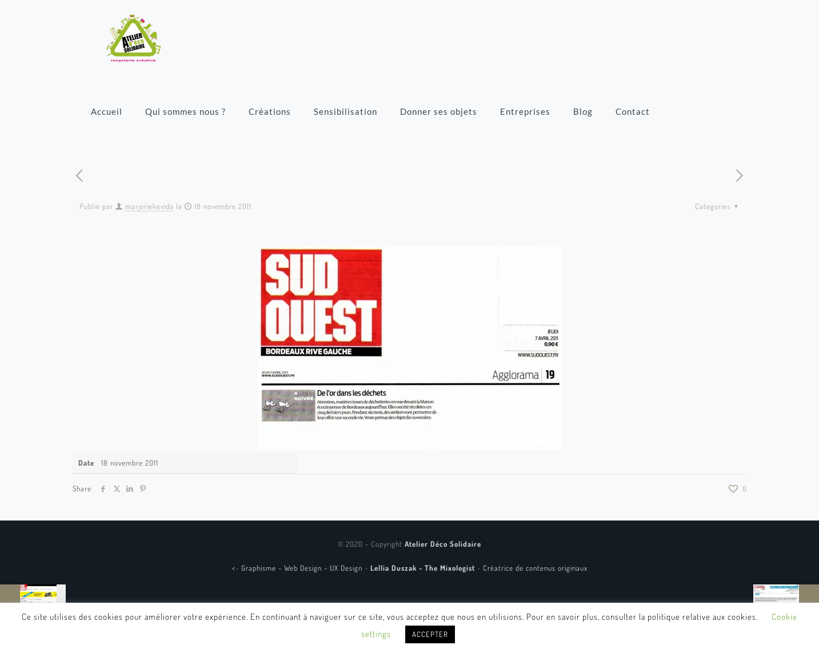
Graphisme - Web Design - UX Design (303, 567)
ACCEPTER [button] (430, 634)
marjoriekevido (149, 206)
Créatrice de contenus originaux (535, 567)
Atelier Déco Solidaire (443, 543)
